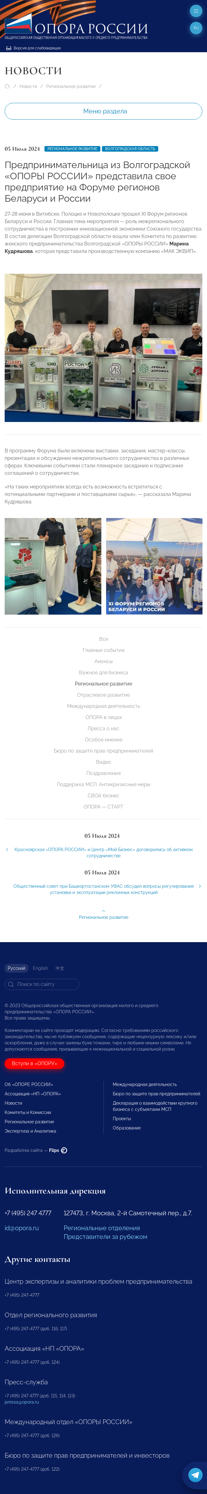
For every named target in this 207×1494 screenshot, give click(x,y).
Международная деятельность (103, 706)
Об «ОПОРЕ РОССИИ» (29, 1084)
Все (103, 639)
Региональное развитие (71, 86)
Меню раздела (105, 111)
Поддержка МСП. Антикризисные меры (103, 784)
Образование (127, 1127)
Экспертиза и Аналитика (30, 1131)
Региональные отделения (102, 1228)
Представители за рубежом (105, 1236)
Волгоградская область (130, 149)
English (40, 968)
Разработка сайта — (36, 1150)
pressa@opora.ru (22, 1402)
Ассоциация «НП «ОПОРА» (33, 1093)
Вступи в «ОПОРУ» (34, 1063)
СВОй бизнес (103, 796)
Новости (28, 86)
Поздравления (103, 773)
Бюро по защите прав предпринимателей (103, 751)
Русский (16, 968)
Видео (103, 762)
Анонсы (103, 661)
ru (196, 28)
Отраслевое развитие (103, 695)
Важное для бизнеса (103, 673)
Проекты (122, 1118)
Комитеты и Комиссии (28, 1112)
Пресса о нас (103, 728)
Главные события (103, 650)
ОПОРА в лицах (103, 717)
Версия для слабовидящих (33, 48)
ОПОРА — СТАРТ (103, 807)
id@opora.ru (22, 1228)
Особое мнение (103, 740)
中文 (60, 968)
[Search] (42, 984)
